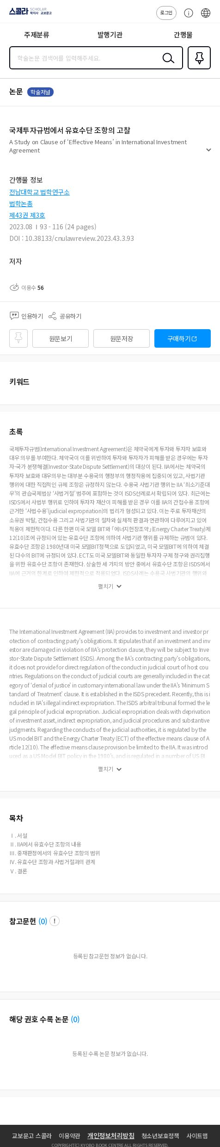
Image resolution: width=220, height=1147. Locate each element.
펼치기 (208, 153)
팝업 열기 (54, 921)
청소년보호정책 (160, 1135)
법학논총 (21, 203)
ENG (206, 17)
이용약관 (69, 1135)
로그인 (166, 12)
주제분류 (36, 34)
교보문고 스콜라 (32, 1135)
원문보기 (61, 338)
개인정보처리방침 (110, 1135)
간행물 (183, 34)
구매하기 (179, 338)
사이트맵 (197, 1135)
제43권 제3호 (27, 215)
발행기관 (110, 34)
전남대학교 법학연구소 (39, 191)
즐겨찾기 (197, 68)
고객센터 (186, 17)
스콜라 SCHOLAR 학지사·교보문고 (28, 14)
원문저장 (122, 338)
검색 (166, 65)
